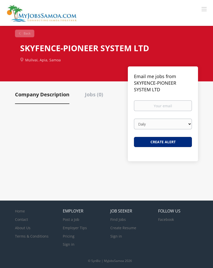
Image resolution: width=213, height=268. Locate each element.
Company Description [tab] (42, 94)
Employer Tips (75, 227)
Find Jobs (118, 219)
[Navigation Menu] (204, 9)
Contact (21, 219)
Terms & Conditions (32, 236)
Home (20, 211)
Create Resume (123, 227)
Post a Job (71, 219)
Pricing (68, 236)
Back (27, 33)
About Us (23, 227)
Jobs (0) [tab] (94, 94)
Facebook (166, 219)
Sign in (68, 244)
